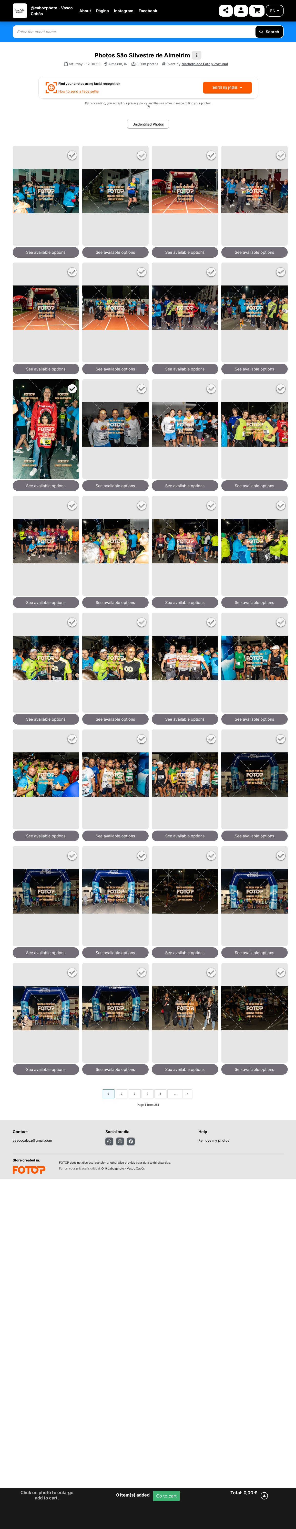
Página (102, 10)
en (274, 10)
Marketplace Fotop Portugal (205, 64)
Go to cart (166, 1495)
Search (269, 31)
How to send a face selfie (78, 91)
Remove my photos (213, 1140)
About (85, 10)
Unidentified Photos (148, 124)
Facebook (148, 10)
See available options (45, 252)
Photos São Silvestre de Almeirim (142, 55)
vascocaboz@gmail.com (32, 1140)
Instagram (123, 10)
